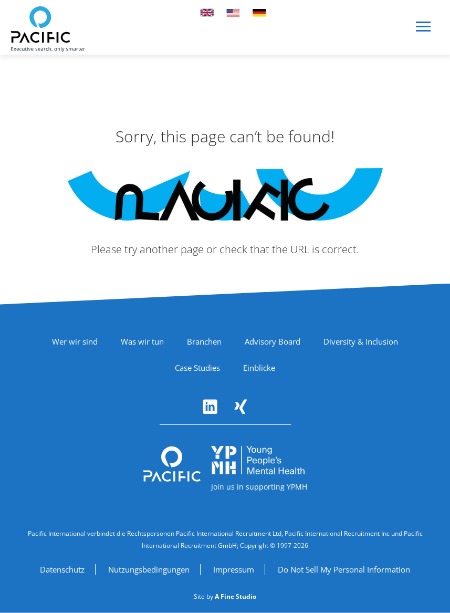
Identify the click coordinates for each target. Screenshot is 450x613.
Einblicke (259, 367)
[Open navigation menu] (424, 30)
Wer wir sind (75, 341)
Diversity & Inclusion (360, 341)
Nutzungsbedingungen (149, 569)
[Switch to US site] (233, 12)
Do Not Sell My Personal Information (344, 569)
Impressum (233, 569)
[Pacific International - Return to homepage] (172, 464)
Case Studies (197, 367)
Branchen (204, 341)
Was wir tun (142, 341)
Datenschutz (62, 569)
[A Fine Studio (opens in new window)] (235, 596)
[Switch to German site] (259, 12)
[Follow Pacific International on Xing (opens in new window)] (240, 406)
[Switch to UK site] (207, 12)
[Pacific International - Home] (48, 29)
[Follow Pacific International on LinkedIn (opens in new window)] (210, 406)
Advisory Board (272, 341)
